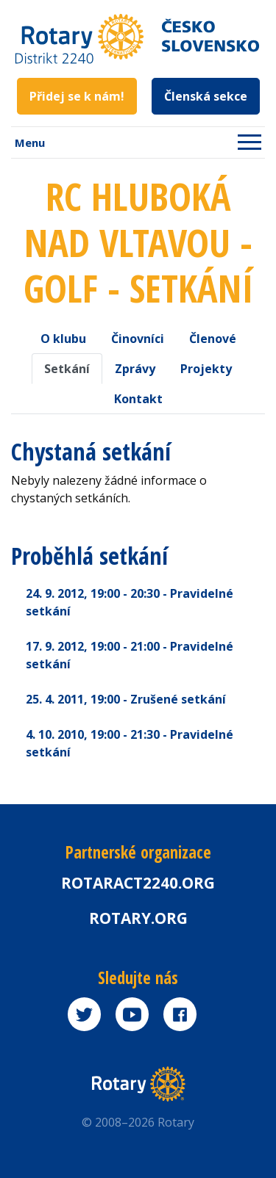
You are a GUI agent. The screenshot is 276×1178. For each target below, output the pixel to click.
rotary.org (138, 918)
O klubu (63, 338)
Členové (212, 338)
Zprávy (135, 369)
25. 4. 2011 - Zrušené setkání (126, 699)
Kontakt (138, 399)
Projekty (206, 369)
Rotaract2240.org (138, 882)
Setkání (67, 369)
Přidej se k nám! (76, 96)
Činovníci (137, 338)
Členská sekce (205, 96)
